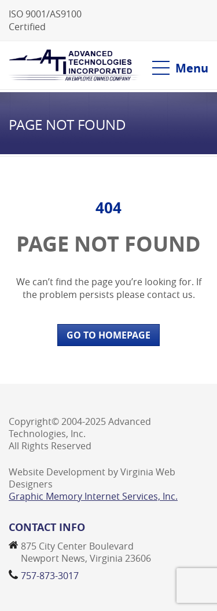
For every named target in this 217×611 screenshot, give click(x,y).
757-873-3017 (50, 575)
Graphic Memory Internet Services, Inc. (93, 496)
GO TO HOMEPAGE (108, 335)
